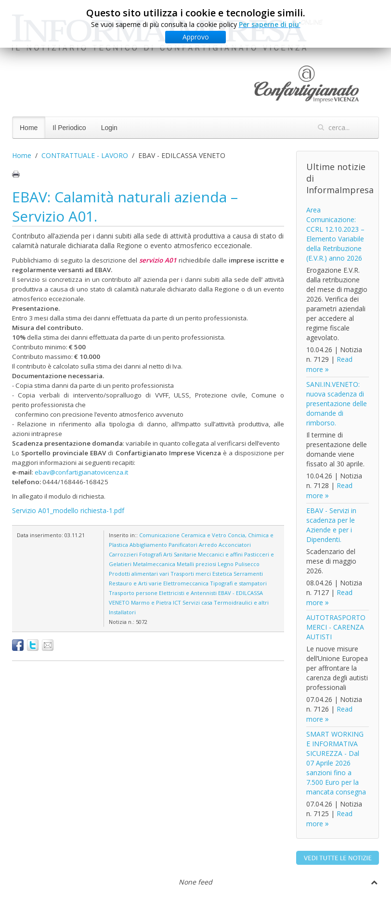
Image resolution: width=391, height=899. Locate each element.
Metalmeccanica (154, 564)
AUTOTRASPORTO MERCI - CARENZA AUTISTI (335, 627)
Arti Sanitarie (179, 554)
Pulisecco (247, 564)
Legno (226, 564)
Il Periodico (69, 128)
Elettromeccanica (186, 583)
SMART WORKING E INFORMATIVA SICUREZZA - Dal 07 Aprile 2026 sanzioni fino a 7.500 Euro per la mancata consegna (336, 762)
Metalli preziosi (196, 564)
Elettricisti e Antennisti (188, 592)
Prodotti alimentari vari (139, 573)
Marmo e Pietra (151, 602)
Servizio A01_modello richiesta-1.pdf (68, 510)
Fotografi (150, 554)
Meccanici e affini (220, 554)
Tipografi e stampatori (238, 583)
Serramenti (248, 573)
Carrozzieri (123, 554)
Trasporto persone (133, 592)
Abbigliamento (148, 544)
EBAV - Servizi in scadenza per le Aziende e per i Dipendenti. (331, 525)
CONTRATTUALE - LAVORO (84, 155)
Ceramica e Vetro (203, 535)
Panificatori (183, 544)
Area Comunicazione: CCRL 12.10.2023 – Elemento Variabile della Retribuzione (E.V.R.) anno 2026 (335, 234)
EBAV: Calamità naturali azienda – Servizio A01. (125, 206)
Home (29, 128)
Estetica (222, 573)
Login (109, 128)
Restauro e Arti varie (135, 583)
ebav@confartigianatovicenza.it (81, 472)
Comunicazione (159, 535)
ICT (177, 602)
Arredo (208, 544)
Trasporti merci (190, 573)
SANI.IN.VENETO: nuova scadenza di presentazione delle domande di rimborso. (336, 403)
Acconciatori (235, 544)
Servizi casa (197, 602)
